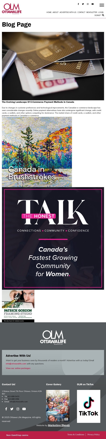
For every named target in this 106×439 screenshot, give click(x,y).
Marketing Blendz (59, 425)
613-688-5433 (13, 396)
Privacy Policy (93, 434)
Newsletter (91, 12)
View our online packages (18, 368)
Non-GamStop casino (17, 435)
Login (100, 12)
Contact (81, 12)
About (55, 12)
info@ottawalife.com (16, 363)
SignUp (97, 15)
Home (49, 12)
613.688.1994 (13, 399)
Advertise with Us (68, 12)
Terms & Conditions (75, 434)
